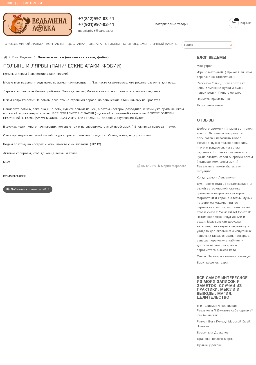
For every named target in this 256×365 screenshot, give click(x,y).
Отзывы (112, 44)
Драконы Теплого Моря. (215, 339)
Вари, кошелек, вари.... (214, 262)
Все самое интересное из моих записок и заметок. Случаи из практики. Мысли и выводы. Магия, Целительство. (222, 288)
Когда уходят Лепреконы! (216, 177)
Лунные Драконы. (210, 345)
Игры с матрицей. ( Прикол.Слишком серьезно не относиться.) (224, 74)
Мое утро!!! (205, 66)
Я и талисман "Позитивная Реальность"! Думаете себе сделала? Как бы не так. (225, 311)
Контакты (55, 44)
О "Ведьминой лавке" (24, 44)
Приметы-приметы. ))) (213, 99)
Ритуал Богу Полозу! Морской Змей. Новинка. (224, 324)
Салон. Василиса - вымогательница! (224, 256)
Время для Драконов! (213, 332)
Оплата (95, 44)
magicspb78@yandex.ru (95, 31)
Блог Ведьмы (135, 44)
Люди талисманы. (210, 105)
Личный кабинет (165, 44)
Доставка (76, 44)
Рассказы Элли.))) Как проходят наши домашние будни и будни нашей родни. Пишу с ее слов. (221, 88)
